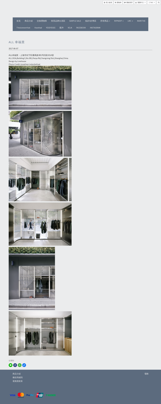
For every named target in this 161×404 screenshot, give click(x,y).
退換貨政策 (18, 381)
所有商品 (105, 21)
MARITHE (141, 21)
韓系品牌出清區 (58, 21)
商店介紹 (29, 21)
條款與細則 (18, 377)
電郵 (146, 373)
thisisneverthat (23, 27)
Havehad (38, 27)
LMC (130, 21)
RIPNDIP (119, 21)
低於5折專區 (90, 21)
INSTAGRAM (95, 27)
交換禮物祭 (42, 21)
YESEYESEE (50, 27)
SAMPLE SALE (75, 21)
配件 (62, 27)
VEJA (70, 27)
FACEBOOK (81, 27)
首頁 (18, 21)
